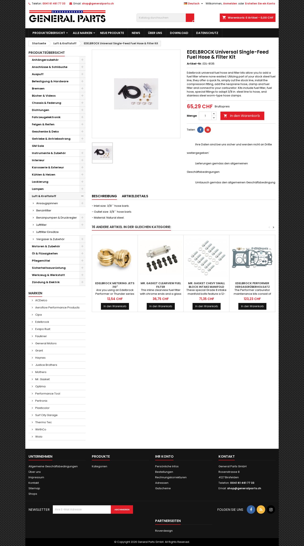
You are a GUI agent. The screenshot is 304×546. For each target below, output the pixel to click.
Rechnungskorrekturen (171, 477)
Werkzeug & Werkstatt (48, 275)
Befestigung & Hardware (50, 81)
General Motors (46, 343)
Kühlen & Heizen (43, 175)
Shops (32, 494)
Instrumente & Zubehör (49, 153)
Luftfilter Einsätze (47, 232)
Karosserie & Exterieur (48, 167)
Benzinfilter (43, 210)
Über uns (155, 33)
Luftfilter (41, 225)
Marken (35, 293)
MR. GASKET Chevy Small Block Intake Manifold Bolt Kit (206, 286)
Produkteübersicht (49, 33)
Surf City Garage (46, 415)
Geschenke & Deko (45, 132)
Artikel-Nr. (194, 64)
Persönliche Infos (167, 466)
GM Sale (38, 146)
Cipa (38, 315)
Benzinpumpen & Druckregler (56, 218)
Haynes (40, 358)
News (136, 33)
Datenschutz (207, 33)
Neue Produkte (112, 33)
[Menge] (205, 116)
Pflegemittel (41, 261)
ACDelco (41, 300)
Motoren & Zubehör (46, 246)
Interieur (38, 160)
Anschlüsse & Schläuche (49, 67)
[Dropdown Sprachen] (194, 3)
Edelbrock (42, 322)
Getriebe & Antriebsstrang (51, 139)
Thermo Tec (43, 422)
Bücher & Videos (44, 96)
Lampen (38, 189)
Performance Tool (47, 394)
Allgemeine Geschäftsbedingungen (53, 466)
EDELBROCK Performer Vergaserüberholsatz (252, 285)
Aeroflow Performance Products (57, 307)
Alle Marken (82, 33)
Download (179, 33)
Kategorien (99, 466)
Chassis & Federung (46, 103)
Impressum (36, 477)
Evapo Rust (42, 329)
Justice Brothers (46, 365)
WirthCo (40, 429)
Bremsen (38, 88)
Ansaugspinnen (47, 203)
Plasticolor (42, 408)
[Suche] (165, 18)
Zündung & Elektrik (46, 282)
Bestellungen (164, 472)
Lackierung (40, 182)
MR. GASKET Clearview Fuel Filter (161, 285)
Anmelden (230, 3)
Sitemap (34, 488)
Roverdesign (164, 531)
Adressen (161, 483)
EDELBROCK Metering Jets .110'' (114, 285)
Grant (39, 351)
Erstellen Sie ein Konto (260, 3)
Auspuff (37, 74)
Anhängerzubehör (45, 60)
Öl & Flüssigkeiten (45, 253)
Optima (40, 386)
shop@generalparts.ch (98, 3)
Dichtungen (40, 110)
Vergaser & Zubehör (50, 239)
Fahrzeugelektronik (46, 117)
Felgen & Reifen (43, 124)
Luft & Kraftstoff (44, 196)
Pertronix (41, 401)
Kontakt (33, 483)
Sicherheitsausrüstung (49, 268)
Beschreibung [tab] (104, 196)
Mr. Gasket (42, 379)
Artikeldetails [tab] (135, 196)
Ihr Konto (164, 456)
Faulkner (41, 336)
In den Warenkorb (242, 115)
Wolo (38, 437)
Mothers (40, 372)
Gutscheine (163, 488)
